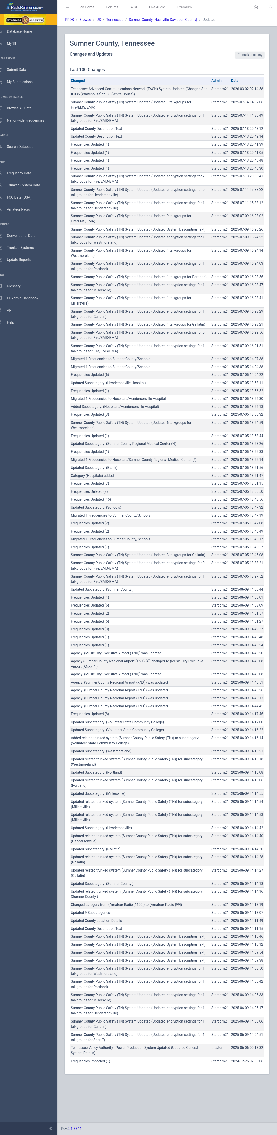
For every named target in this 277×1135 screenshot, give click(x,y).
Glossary (14, 286)
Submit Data (16, 70)
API (10, 310)
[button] (256, 7)
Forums (120, 7)
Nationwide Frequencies (26, 120)
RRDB (76, 20)
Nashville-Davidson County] (183, 20)
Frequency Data (19, 173)
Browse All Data (19, 108)
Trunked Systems (20, 248)
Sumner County (148, 20)
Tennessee (122, 20)
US (106, 20)
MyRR (11, 43)
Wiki (141, 7)
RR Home (94, 7)
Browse (92, 20)
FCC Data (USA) (19, 197)
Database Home (19, 31)
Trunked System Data (23, 185)
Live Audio (164, 7)
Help (10, 322)
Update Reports (19, 260)
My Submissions (20, 82)
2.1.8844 (82, 1129)
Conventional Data (21, 236)
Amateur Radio (18, 209)
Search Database (20, 147)
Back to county (249, 55)
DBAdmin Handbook (23, 298)
